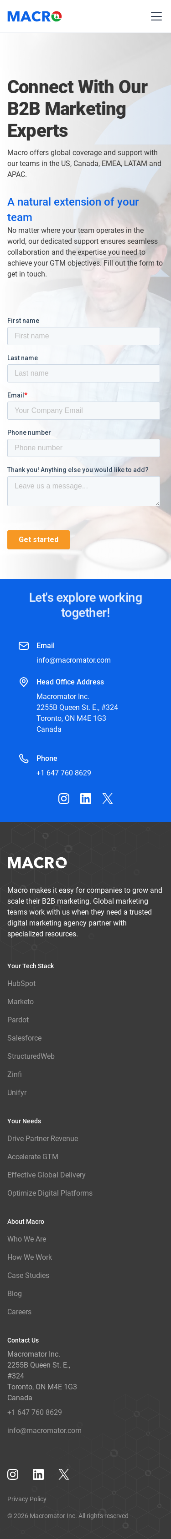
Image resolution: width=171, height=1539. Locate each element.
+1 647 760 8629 (63, 773)
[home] (35, 16)
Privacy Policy (27, 1499)
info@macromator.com (73, 660)
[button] (154, 16)
